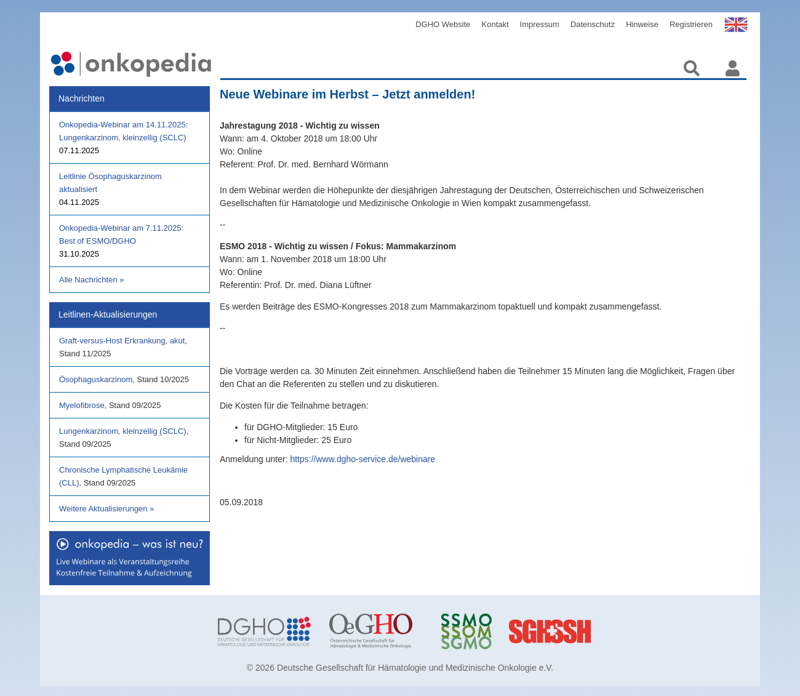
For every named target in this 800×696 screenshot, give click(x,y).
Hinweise (642, 24)
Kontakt (495, 24)
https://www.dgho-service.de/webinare (362, 459)
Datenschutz (592, 24)
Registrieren (691, 24)
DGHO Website (442, 24)
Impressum (539, 24)
